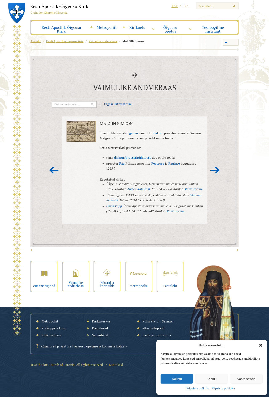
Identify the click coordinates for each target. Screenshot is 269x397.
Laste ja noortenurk (156, 335)
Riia (122, 163)
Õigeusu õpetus (170, 29)
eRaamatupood (153, 328)
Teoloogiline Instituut (213, 29)
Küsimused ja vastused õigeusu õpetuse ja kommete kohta (83, 346)
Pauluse (174, 163)
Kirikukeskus (101, 321)
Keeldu (212, 379)
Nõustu (177, 379)
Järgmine (215, 170)
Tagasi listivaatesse (118, 104)
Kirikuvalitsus (52, 335)
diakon (157, 133)
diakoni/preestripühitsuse (132, 157)
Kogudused (100, 328)
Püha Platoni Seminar (158, 321)
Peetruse (157, 163)
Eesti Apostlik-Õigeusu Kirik (61, 29)
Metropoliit (107, 27)
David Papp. (114, 206)
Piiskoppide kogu (54, 328)
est (174, 6)
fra (185, 6)
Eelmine (54, 170)
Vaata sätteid (246, 379)
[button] (260, 345)
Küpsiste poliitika (198, 388)
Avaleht (35, 41)
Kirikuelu (137, 27)
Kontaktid (116, 365)
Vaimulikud (100, 335)
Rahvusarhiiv (193, 189)
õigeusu (133, 133)
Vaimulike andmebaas (103, 41)
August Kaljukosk (138, 189)
